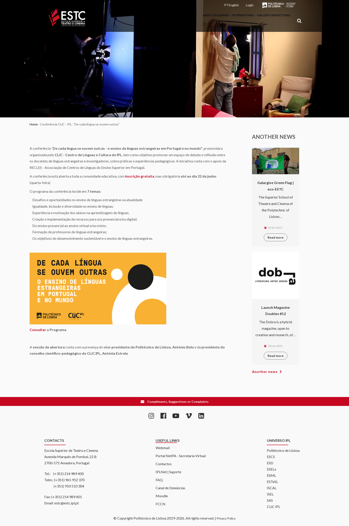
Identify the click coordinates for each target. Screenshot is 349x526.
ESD (270, 463)
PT (226, 5)
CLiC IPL (273, 506)
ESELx (271, 469)
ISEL (270, 494)
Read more (276, 237)
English (234, 5)
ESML (271, 475)
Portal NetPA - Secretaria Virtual (181, 456)
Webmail (163, 448)
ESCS (271, 456)
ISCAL (271, 488)
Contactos (164, 464)
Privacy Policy (226, 518)
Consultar (38, 329)
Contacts (270, 21)
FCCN (160, 504)
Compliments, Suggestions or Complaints (178, 401)
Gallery (252, 21)
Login (250, 5)
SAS (270, 500)
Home (34, 124)
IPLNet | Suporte (168, 472)
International (229, 21)
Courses (205, 21)
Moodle (162, 496)
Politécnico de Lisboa (283, 450)
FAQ (285, 21)
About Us (186, 21)
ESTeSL (272, 481)
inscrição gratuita (139, 176)
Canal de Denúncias (170, 488)
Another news (265, 371)
